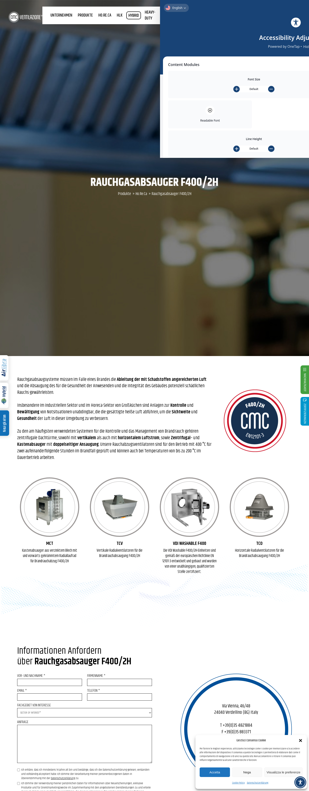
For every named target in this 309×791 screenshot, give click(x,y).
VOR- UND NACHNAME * (49, 679)
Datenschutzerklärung (257, 783)
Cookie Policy (238, 783)
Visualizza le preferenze (283, 772)
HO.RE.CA (118, 23)
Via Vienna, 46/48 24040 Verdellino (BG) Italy (236, 709)
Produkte (99, 23)
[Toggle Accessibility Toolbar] (300, 782)
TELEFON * (119, 694)
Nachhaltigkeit (221, 23)
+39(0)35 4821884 (237, 725)
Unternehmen (75, 23)
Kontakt (265, 9)
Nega (247, 772)
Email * (49, 694)
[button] (300, 740)
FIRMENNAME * (119, 679)
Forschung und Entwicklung (186, 22)
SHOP (277, 9)
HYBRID (146, 23)
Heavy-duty (162, 22)
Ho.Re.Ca (141, 194)
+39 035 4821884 (187, 9)
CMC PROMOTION (277, 22)
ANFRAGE (84, 743)
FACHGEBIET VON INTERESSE (84, 709)
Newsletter (213, 9)
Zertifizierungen (250, 23)
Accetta (214, 772)
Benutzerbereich (238, 9)
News (294, 23)
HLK (132, 23)
